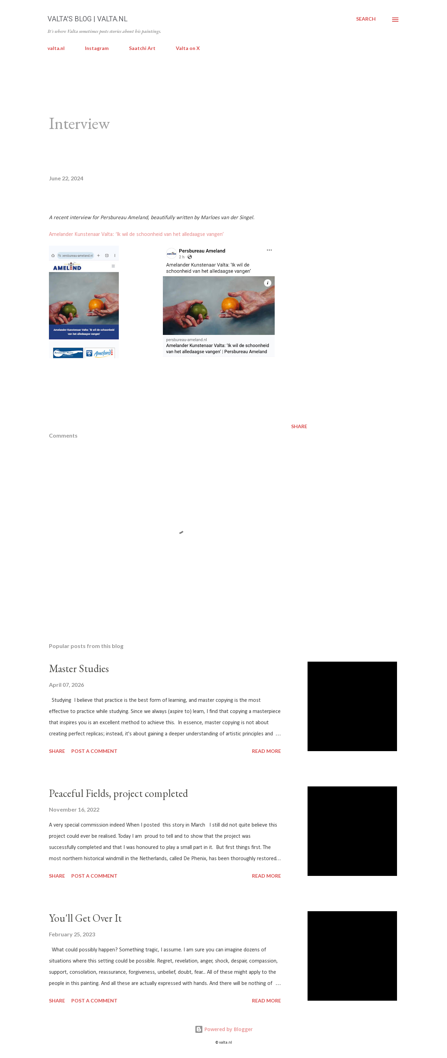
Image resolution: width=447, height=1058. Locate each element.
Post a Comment (94, 751)
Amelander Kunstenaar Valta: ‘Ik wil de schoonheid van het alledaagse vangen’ (136, 234)
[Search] (366, 18)
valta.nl (56, 48)
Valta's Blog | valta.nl (88, 19)
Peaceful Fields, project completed (118, 793)
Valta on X (188, 48)
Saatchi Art (142, 48)
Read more (266, 751)
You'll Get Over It (85, 918)
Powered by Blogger (224, 1029)
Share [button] (299, 426)
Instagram (97, 48)
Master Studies (79, 668)
